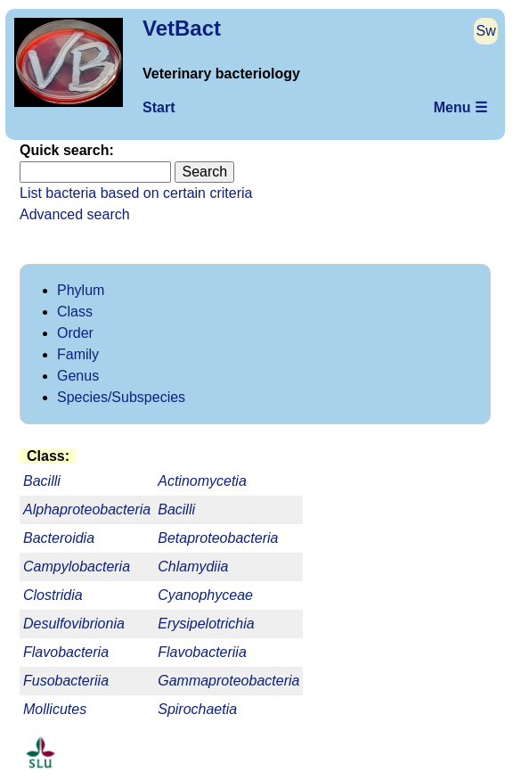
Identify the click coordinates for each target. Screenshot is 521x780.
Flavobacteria (66, 652)
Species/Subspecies (121, 397)
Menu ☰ (460, 107)
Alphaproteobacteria (87, 509)
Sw (486, 30)
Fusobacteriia (66, 680)
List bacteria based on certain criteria (136, 193)
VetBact (181, 28)
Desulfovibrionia (74, 623)
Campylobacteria (76, 566)
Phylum (80, 290)
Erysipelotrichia (206, 623)
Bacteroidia (58, 538)
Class (75, 311)
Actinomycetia (202, 481)
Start (158, 107)
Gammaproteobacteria (228, 680)
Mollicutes (54, 709)
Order (75, 333)
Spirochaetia (197, 709)
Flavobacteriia (202, 652)
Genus (78, 375)
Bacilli (176, 509)
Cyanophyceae (205, 595)
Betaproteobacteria (218, 538)
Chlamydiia (193, 566)
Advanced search (75, 214)
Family (78, 354)
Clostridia (53, 595)
